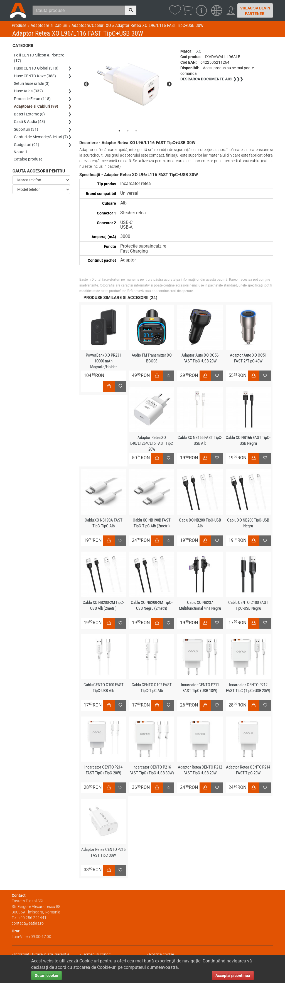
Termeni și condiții (97, 954)
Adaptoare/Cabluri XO (91, 25)
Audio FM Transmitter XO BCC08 (152, 358)
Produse (19, 25)
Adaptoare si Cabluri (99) (36, 104)
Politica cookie (161, 954)
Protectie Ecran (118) (32, 96)
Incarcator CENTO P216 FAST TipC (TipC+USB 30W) (151, 770)
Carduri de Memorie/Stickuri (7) (41, 132)
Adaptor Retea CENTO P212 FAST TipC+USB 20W (200, 770)
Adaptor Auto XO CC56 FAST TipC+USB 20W (199, 358)
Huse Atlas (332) (28, 89)
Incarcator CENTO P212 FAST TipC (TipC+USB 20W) (248, 687)
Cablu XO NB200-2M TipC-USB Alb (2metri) (103, 605)
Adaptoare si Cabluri (49, 25)
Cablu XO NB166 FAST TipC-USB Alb (199, 440)
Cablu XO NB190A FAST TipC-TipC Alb (103, 523)
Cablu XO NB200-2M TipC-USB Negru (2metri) (152, 605)
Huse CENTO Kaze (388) (35, 75)
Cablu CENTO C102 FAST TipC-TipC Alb (152, 687)
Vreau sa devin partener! (255, 11)
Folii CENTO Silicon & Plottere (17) (39, 58)
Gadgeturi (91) (26, 140)
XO (199, 51)
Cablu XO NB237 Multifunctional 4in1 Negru (200, 605)
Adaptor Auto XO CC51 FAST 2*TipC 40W (248, 358)
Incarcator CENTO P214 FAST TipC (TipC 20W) (103, 770)
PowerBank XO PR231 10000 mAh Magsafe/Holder (103, 361)
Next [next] (169, 84)
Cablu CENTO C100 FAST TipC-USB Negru (248, 605)
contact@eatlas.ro (28, 923)
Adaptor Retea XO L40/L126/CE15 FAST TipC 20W (151, 443)
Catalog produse (28, 154)
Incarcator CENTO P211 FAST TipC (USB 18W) (200, 687)
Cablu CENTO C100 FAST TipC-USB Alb (103, 687)
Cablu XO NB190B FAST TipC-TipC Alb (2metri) (152, 523)
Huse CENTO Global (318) (36, 67)
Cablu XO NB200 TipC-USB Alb (200, 523)
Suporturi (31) (26, 125)
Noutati (20, 147)
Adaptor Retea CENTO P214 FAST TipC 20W (248, 770)
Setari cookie (46, 975)
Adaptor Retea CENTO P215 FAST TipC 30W (103, 852)
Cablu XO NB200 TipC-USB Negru (248, 523)
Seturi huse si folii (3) (32, 82)
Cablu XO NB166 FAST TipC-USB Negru (248, 440)
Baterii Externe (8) (29, 111)
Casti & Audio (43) (29, 118)
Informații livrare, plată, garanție (41, 954)
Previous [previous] (86, 84)
